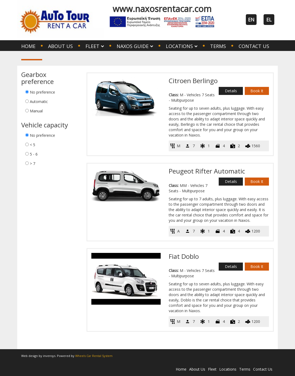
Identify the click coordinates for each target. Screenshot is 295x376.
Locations (227, 369)
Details (231, 90)
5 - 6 (34, 154)
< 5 (32, 144)
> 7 (32, 163)
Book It (256, 90)
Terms (218, 46)
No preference (42, 92)
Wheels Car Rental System (94, 356)
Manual (36, 110)
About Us (60, 46)
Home (28, 46)
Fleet (212, 369)
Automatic (39, 101)
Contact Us (254, 46)
